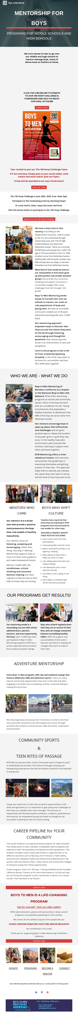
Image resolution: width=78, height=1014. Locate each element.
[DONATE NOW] (42, 108)
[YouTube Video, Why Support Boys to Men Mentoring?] (42, 77)
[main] (39, 23)
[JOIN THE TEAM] (39, 187)
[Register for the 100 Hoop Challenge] (39, 219)
